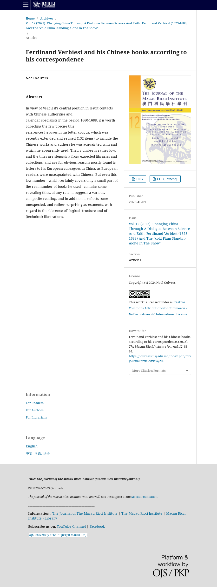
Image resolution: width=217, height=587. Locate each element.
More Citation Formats (149, 370)
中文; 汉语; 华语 (38, 453)
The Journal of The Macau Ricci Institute (85, 513)
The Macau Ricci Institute (141, 513)
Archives (46, 18)
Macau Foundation (144, 497)
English (32, 446)
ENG (139, 179)
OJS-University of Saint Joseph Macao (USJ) (58, 535)
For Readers (35, 403)
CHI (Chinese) (166, 179)
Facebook (97, 526)
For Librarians (36, 417)
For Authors (35, 410)
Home (30, 18)
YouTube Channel (71, 526)
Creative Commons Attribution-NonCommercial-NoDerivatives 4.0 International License (158, 308)
